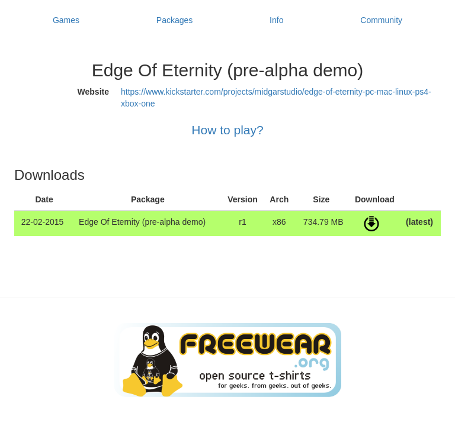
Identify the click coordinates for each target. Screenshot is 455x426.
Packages (174, 20)
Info (276, 20)
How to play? (227, 130)
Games (66, 20)
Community (381, 20)
